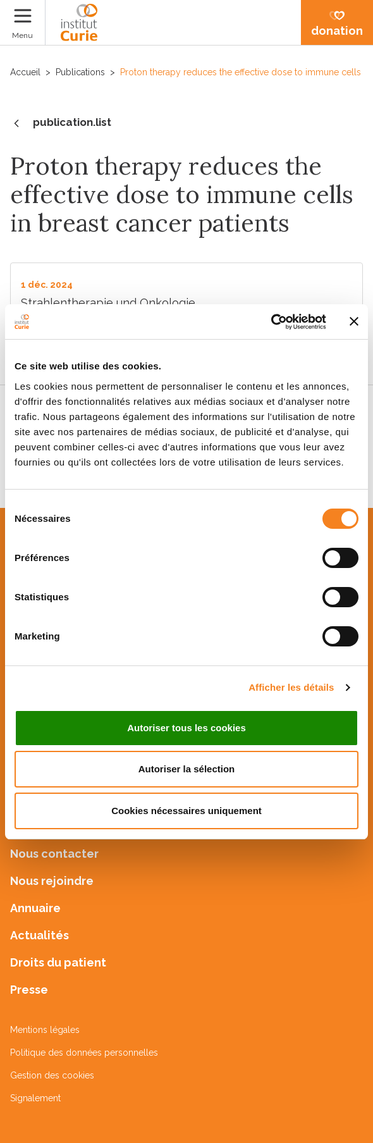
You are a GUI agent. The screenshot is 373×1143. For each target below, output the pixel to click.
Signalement (35, 1098)
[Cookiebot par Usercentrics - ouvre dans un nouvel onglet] (271, 322)
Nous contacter (54, 853)
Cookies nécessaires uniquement (186, 810)
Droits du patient (58, 962)
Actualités (39, 935)
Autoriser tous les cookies (186, 727)
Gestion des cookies (52, 1075)
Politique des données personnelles (84, 1052)
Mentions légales (45, 1030)
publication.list (60, 123)
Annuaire (35, 908)
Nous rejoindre (52, 880)
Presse (29, 989)
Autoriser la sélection (186, 768)
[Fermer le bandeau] (354, 321)
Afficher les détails (291, 687)
